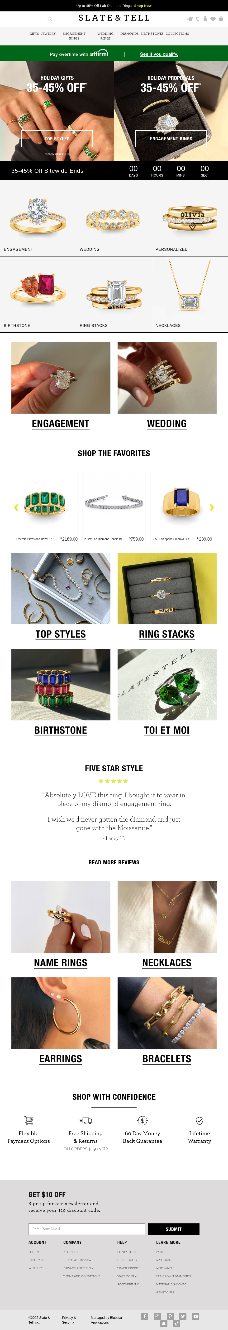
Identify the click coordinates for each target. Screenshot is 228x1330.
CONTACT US (126, 1252)
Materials (164, 1260)
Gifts (34, 33)
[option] (45, 507)
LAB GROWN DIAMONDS (173, 1276)
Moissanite (165, 1268)
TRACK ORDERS (128, 1268)
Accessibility (128, 1284)
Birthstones (152, 33)
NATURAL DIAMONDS (171, 1284)
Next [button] (212, 507)
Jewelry (48, 33)
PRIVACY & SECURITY (78, 1268)
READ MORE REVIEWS (114, 862)
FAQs (160, 1252)
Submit (174, 1229)
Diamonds (129, 33)
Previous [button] (16, 507)
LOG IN (33, 1252)
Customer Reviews (78, 1260)
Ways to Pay (127, 1276)
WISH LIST (35, 1268)
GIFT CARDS (37, 1260)
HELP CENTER (127, 1260)
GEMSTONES (165, 1292)
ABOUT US (70, 1252)
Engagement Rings (74, 36)
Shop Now (143, 6)
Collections (177, 33)
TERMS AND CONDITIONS (81, 1276)
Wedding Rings (105, 36)
